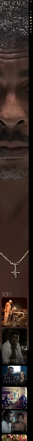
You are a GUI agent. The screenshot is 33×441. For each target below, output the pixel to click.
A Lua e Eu (10, 405)
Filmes (5, 357)
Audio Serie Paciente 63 (12, 380)
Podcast (6, 375)
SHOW (5, 313)
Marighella (11, 360)
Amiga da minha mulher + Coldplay (14, 320)
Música (6, 402)
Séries (5, 422)
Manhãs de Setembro (11, 427)
